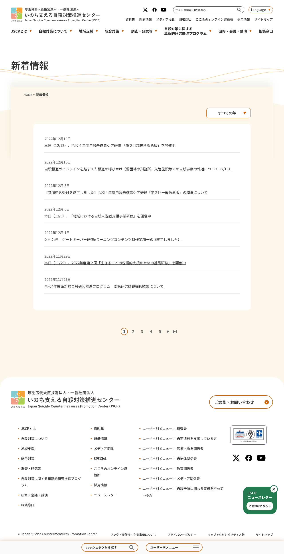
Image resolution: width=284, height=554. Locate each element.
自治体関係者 (169, 458)
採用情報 (243, 19)
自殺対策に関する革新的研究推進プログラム (185, 31)
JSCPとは (19, 31)
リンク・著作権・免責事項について (133, 534)
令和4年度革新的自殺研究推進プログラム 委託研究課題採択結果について (104, 286)
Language (258, 9)
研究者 (164, 428)
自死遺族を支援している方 (179, 438)
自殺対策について (53, 31)
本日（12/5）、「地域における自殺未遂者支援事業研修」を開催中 (97, 216)
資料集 (130, 19)
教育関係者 (167, 468)
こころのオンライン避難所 (214, 19)
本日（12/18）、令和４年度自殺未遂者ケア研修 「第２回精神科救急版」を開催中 (109, 145)
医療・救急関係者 (172, 448)
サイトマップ (263, 19)
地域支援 (86, 31)
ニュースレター (105, 495)
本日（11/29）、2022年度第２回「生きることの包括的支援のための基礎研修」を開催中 (115, 262)
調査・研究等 (141, 31)
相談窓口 (266, 31)
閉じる (277, 489)
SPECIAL (185, 19)
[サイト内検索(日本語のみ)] (239, 9)
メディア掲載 (165, 19)
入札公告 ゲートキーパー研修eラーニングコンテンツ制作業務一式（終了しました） (112, 239)
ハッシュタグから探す (101, 547)
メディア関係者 (171, 478)
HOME (28, 94)
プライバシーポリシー (182, 534)
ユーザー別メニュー (164, 547)
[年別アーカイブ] (228, 113)
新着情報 (145, 19)
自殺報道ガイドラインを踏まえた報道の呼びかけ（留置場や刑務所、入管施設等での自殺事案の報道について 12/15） (138, 169)
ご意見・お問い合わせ (234, 402)
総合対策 (112, 31)
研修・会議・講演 (233, 31)
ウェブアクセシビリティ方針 (226, 534)
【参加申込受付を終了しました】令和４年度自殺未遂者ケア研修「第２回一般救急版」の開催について (126, 192)
